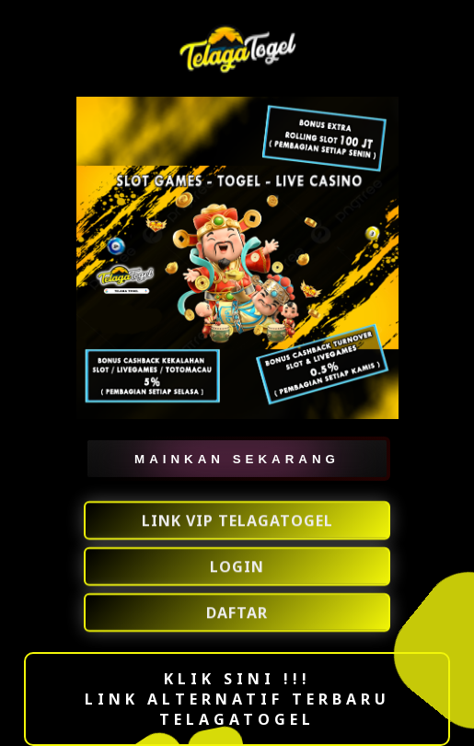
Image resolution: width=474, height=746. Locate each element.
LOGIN (237, 566)
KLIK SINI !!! (237, 679)
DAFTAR (237, 612)
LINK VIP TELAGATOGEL (237, 520)
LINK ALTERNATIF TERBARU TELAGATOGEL (237, 709)
